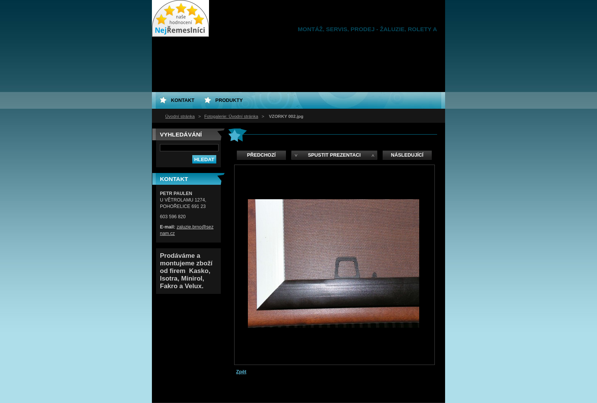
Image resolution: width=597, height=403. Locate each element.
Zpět (241, 371)
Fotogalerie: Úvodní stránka (231, 116)
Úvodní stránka (180, 116)
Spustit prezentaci (334, 155)
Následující (407, 155)
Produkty (229, 100)
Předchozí (261, 155)
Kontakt (183, 100)
